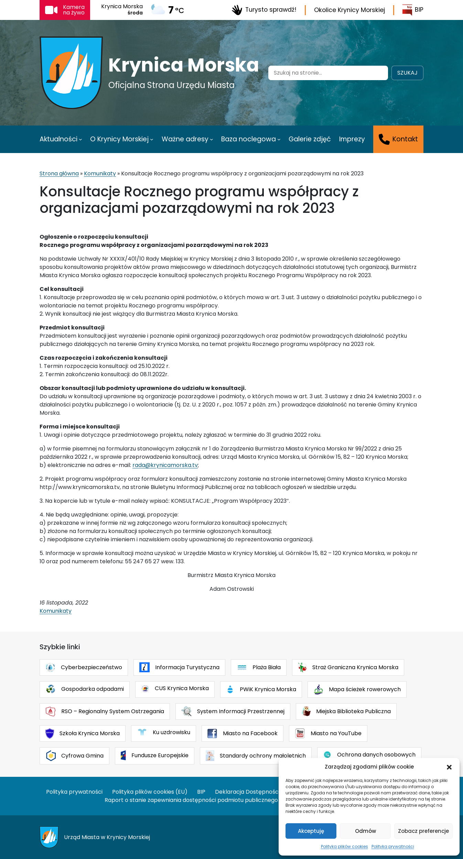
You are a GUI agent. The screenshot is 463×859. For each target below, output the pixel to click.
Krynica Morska (183, 65)
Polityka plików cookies (344, 846)
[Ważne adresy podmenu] (211, 139)
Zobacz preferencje (423, 831)
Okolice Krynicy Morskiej (349, 10)
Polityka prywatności (393, 846)
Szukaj (407, 73)
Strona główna (59, 173)
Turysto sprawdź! (264, 9)
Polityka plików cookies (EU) (149, 792)
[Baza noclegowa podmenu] (279, 139)
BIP (412, 10)
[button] (449, 766)
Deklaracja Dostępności (247, 792)
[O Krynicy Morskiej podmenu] (151, 139)
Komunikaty (100, 173)
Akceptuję (311, 831)
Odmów (365, 831)
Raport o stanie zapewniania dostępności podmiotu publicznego (191, 800)
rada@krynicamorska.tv (165, 465)
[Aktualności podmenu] (80, 139)
